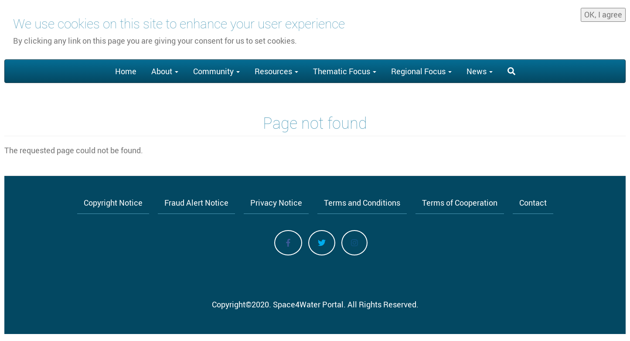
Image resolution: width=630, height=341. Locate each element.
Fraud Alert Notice (196, 202)
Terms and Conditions (362, 202)
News (480, 71)
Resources (276, 71)
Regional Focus (421, 71)
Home (125, 71)
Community (216, 71)
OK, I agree (603, 12)
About (164, 71)
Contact (533, 202)
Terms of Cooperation (459, 202)
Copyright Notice (113, 202)
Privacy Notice (276, 202)
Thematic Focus (344, 71)
